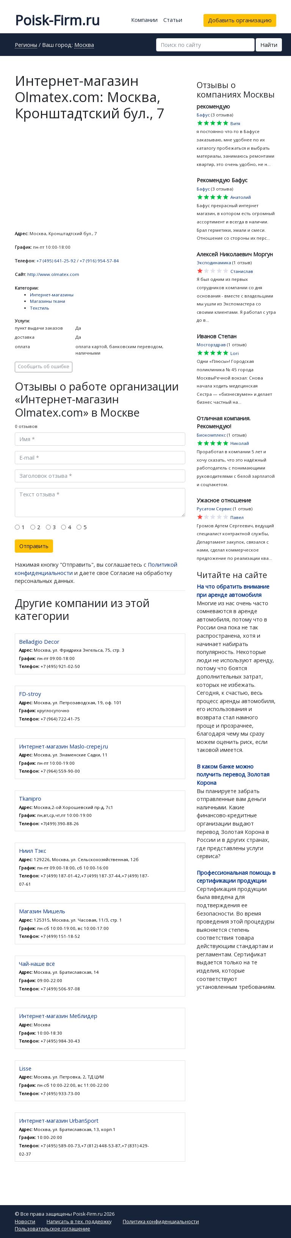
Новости (25, 1221)
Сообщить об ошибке (43, 366)
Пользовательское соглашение (52, 1228)
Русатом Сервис (214, 508)
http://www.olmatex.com (53, 274)
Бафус (203, 115)
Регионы (26, 45)
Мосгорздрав (211, 344)
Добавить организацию (240, 20)
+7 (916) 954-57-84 (99, 260)
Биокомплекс (211, 435)
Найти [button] (268, 44)
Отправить (33, 546)
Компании (144, 19)
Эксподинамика (214, 262)
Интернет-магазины (52, 294)
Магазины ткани (47, 301)
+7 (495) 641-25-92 (56, 260)
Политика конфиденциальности (161, 1221)
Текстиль (39, 308)
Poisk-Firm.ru (57, 20)
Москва (84, 45)
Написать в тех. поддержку (79, 1221)
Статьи (172, 19)
